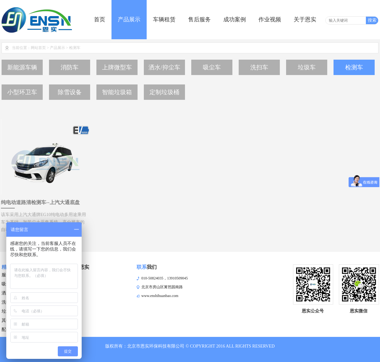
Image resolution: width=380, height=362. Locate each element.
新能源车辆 (22, 67)
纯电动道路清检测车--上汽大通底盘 (40, 202)
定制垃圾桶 (164, 92)
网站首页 (38, 48)
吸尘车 (212, 67)
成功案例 (234, 19)
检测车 (354, 67)
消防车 (70, 67)
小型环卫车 (22, 92)
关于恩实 (305, 19)
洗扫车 (259, 67)
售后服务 (199, 19)
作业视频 (269, 19)
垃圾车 (307, 67)
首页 (99, 19)
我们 (147, 267)
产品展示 (129, 19)
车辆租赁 (164, 19)
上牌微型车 (117, 67)
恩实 (79, 267)
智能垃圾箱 (117, 92)
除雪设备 (70, 92)
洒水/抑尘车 (164, 67)
